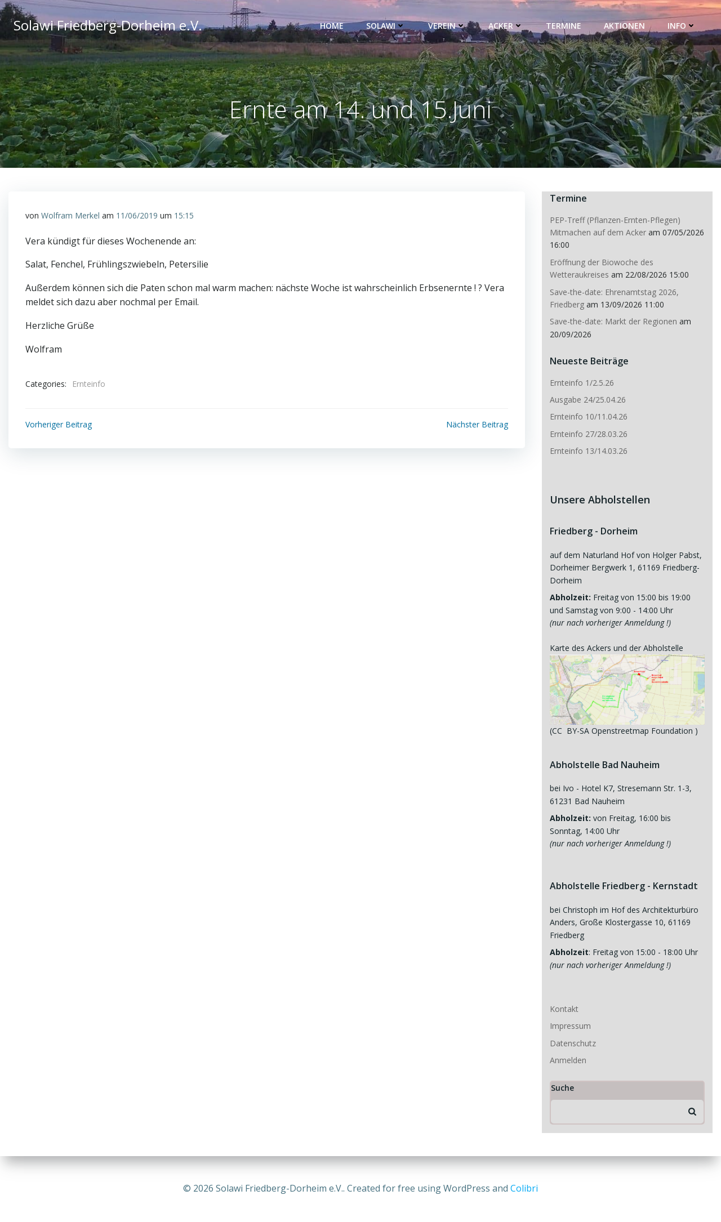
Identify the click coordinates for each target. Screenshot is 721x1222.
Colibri (524, 1188)
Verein (447, 25)
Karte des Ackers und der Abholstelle (616, 648)
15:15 (184, 215)
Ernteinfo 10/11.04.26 (588, 416)
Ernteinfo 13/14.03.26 (588, 450)
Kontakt (564, 1009)
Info (681, 25)
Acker (505, 25)
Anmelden (568, 1060)
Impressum (570, 1025)
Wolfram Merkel (70, 215)
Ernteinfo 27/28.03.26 (588, 434)
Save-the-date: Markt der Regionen (613, 321)
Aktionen (624, 25)
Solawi (386, 25)
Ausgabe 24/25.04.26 (588, 399)
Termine (563, 25)
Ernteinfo (88, 383)
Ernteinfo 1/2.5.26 (583, 382)
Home (332, 25)
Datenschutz (573, 1043)
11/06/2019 (137, 215)
